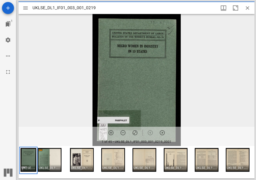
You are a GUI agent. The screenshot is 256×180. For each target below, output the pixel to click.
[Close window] (248, 8)
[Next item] (162, 133)
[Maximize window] (236, 8)
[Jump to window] (8, 24)
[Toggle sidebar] (26, 8)
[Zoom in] (111, 133)
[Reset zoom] (135, 133)
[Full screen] (8, 72)
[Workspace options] (8, 56)
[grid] (136, 162)
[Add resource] (8, 8)
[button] (28, 160)
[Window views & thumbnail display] (224, 8)
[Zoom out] (123, 133)
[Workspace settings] (8, 40)
